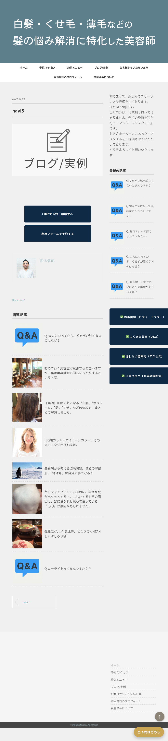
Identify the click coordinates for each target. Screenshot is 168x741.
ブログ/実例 (101, 67)
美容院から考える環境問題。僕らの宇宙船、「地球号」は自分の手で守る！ (73, 470)
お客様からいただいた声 (134, 67)
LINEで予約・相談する (57, 214)
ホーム (24, 67)
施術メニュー (75, 67)
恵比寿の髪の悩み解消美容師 (85, 724)
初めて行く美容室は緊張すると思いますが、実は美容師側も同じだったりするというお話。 (73, 373)
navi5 (22, 299)
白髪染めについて (104, 77)
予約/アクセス (47, 67)
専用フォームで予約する (57, 234)
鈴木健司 (47, 260)
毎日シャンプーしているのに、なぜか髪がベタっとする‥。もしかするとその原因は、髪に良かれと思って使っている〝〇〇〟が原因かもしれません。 (73, 498)
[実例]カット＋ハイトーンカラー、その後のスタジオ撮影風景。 (72, 442)
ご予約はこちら (149, 732)
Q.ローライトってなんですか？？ (68, 568)
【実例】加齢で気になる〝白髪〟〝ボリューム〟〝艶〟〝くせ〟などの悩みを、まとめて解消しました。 (74, 407)
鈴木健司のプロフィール (68, 77)
